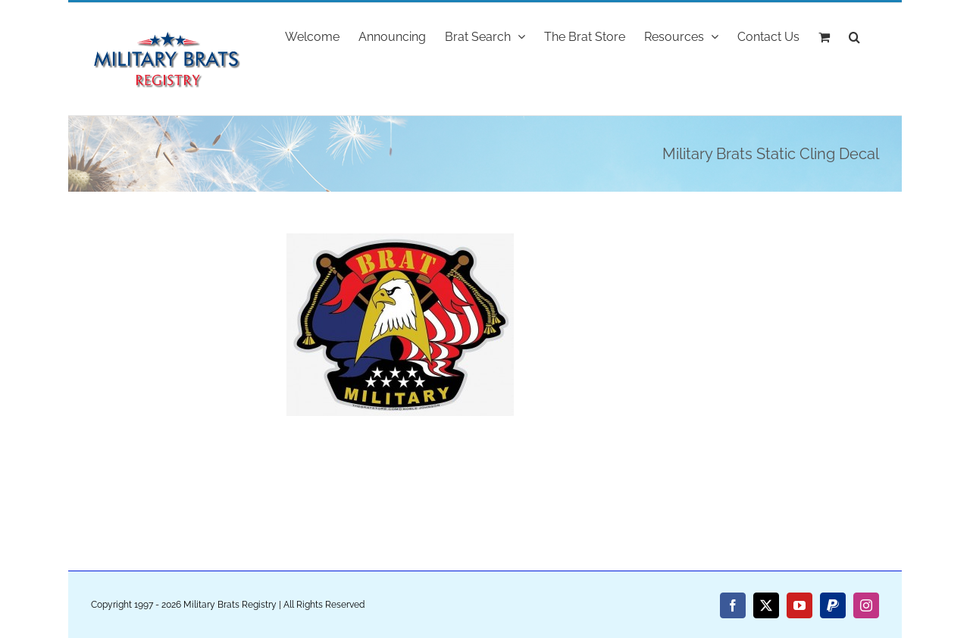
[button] (854, 35)
